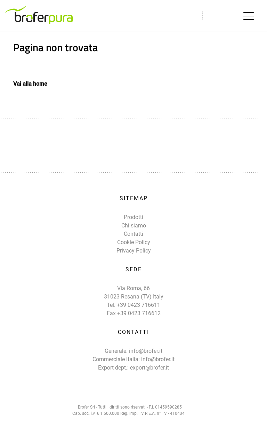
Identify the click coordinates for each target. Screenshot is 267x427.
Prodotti (133, 217)
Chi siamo (133, 225)
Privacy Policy (133, 250)
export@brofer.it (149, 367)
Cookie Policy (133, 242)
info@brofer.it (145, 351)
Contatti (133, 234)
